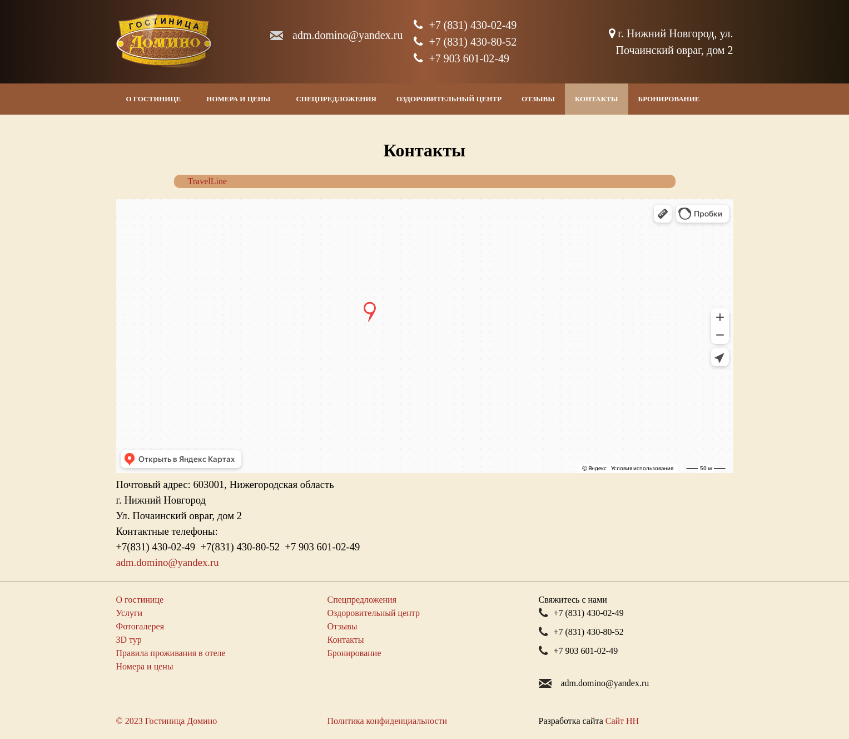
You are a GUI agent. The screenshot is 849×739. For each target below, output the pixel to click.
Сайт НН (622, 721)
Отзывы (538, 99)
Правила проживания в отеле (171, 653)
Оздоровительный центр (449, 99)
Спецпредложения (336, 99)
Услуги (129, 613)
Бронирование (669, 99)
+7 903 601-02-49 (461, 58)
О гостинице (153, 99)
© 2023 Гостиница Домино (166, 721)
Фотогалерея (140, 626)
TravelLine (207, 181)
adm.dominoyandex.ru (347, 35)
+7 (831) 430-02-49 (465, 25)
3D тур (129, 639)
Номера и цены (238, 99)
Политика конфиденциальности (387, 721)
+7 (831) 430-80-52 (465, 42)
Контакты (596, 99)
